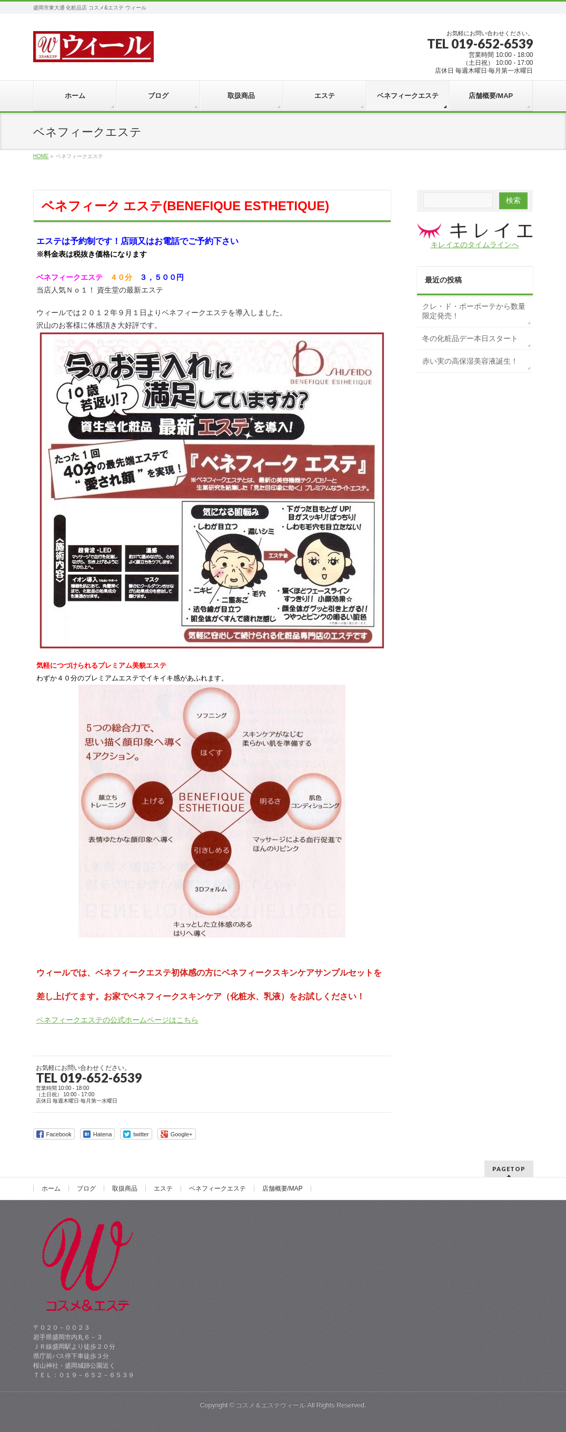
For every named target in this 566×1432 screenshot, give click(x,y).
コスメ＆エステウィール (270, 1405)
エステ (163, 1188)
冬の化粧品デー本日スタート (470, 338)
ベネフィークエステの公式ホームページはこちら (117, 1020)
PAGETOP (508, 1168)
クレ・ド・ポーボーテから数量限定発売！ (473, 311)
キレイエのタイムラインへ (475, 244)
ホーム (51, 1188)
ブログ (86, 1188)
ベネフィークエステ (217, 1188)
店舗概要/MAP (282, 1188)
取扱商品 (124, 1188)
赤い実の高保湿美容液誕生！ (470, 361)
